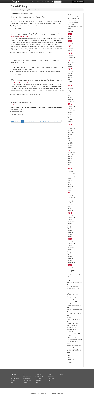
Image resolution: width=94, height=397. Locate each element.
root (16, 19)
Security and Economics (74, 319)
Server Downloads (39, 376)
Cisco (60, 84)
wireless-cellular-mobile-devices (74, 282)
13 (51, 121)
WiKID (40, 52)
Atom (72, 365)
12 (48, 121)
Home (13, 10)
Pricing (32, 1)
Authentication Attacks (32, 52)
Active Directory (70, 298)
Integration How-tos (27, 380)
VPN (68, 325)
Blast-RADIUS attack (73, 17)
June (69, 50)
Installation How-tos (27, 376)
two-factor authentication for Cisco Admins (46, 67)
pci (39, 94)
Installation (74, 325)
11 (46, 121)
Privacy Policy (38, 382)
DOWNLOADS (38, 374)
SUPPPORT (25, 374)
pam (76, 323)
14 (54, 121)
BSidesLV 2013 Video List (21, 102)
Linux (68, 343)
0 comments (20, 28)
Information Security (32, 26)
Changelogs (25, 382)
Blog (52, 1)
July (68, 36)
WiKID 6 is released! (73, 22)
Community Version (15, 378)
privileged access (71, 301)
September (70, 62)
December (70, 43)
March (69, 99)
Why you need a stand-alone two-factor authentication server (36, 80)
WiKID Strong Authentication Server (31, 38)
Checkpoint (23, 86)
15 (57, 121)
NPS (68, 292)
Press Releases (51, 378)
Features (46, 1)
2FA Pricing (13, 376)
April (69, 81)
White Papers (13, 382)
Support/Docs (39, 1)
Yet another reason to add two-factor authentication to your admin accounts (36, 61)
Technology (13, 380)
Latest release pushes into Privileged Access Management (35, 34)
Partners (50, 380)
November (70, 57)
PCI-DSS (70, 273)
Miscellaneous (71, 342)
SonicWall (13, 86)
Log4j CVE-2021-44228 (73, 24)
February (70, 83)
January (70, 38)
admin (16, 36)
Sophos (18, 86)
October (70, 73)
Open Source (71, 329)
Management (51, 376)
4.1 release (15, 38)
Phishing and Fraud (73, 294)
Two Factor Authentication (19, 52)
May (69, 79)
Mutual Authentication (74, 306)
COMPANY (50, 374)
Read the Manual (26, 378)
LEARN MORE (13, 374)
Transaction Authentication (73, 339)
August (69, 75)
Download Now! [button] (57, 1)
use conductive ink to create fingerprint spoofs (49, 23)
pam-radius (70, 300)
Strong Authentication (55, 71)
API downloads (39, 380)
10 (43, 121)
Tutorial (69, 331)
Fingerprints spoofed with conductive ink (28, 17)
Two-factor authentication (19, 26)
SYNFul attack (14, 69)
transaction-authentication (73, 345)
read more (13, 28)
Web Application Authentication (74, 309)
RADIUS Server (70, 327)
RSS (68, 365)
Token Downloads (39, 378)
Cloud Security (70, 303)
